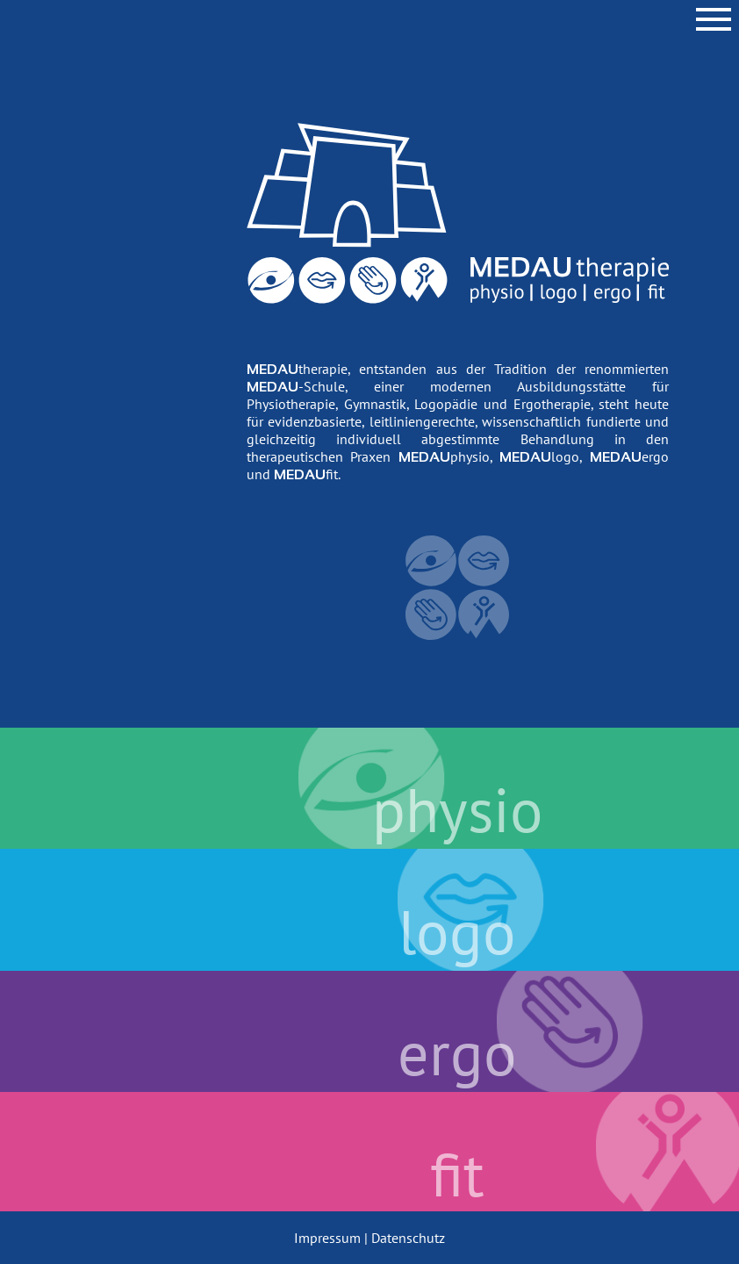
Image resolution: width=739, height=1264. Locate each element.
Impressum (327, 1237)
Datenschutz (408, 1237)
